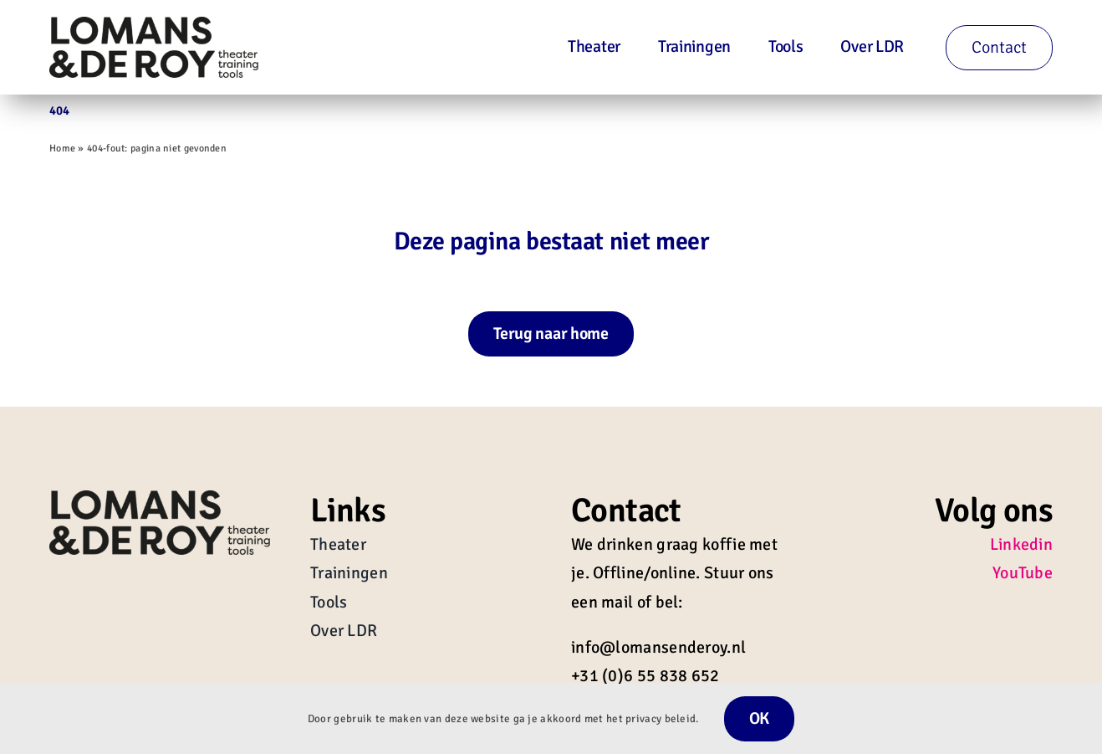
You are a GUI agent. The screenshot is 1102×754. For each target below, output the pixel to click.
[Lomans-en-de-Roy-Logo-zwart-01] (153, 24)
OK (759, 718)
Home (62, 148)
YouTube (1022, 572)
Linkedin (1021, 544)
